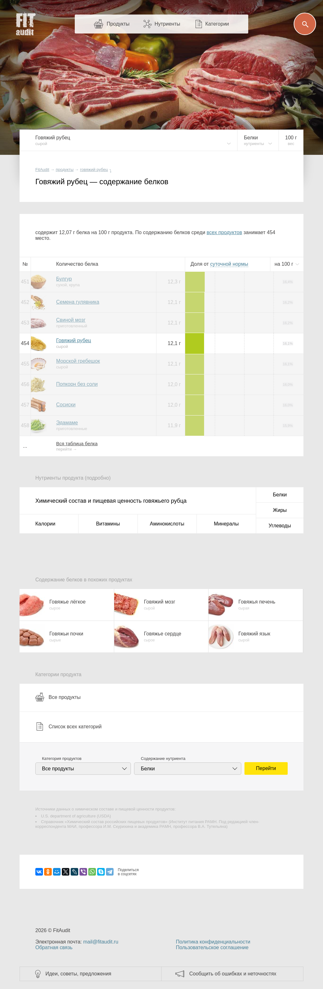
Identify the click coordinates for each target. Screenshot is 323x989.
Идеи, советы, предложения (78, 973)
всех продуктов (224, 232)
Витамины (108, 523)
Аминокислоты (167, 523)
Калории (45, 523)
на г (284, 264)
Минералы (226, 523)
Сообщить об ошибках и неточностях (232, 973)
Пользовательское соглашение (212, 947)
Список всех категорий (68, 726)
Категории (217, 24)
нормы (229, 264)
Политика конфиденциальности (213, 941)
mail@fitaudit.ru (100, 941)
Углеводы (280, 525)
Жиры (280, 510)
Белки (280, 494)
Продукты (118, 24)
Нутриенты (167, 24)
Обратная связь (54, 947)
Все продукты (57, 697)
